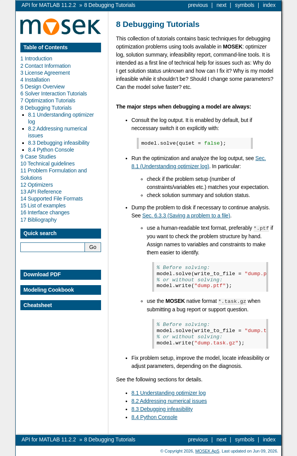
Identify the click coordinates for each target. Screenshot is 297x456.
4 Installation (35, 80)
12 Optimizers (36, 185)
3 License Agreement (45, 73)
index (269, 5)
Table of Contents (45, 47)
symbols (244, 5)
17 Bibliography (38, 220)
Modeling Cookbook (48, 290)
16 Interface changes (45, 212)
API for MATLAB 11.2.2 (49, 5)
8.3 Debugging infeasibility (162, 408)
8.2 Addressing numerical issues (169, 400)
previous (198, 5)
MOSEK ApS (207, 450)
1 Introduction (36, 58)
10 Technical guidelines (47, 163)
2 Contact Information (45, 66)
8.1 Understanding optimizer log (168, 392)
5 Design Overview (42, 87)
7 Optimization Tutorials (47, 100)
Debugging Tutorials (109, 5)
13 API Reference (41, 192)
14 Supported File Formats (51, 198)
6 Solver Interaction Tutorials (53, 93)
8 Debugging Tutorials (45, 108)
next (221, 5)
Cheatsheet (37, 305)
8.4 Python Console (154, 416)
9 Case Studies (38, 157)
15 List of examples (43, 205)
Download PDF (42, 274)
